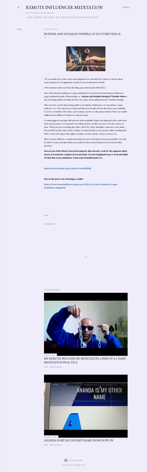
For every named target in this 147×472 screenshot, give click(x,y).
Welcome (48, 17)
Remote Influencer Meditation (64, 7)
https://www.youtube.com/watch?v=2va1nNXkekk (67, 168)
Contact (37, 17)
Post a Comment (56, 367)
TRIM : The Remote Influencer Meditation (75, 17)
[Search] (126, 7)
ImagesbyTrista (80, 465)
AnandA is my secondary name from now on (78, 440)
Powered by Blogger (73, 460)
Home (29, 17)
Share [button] (19, 29)
